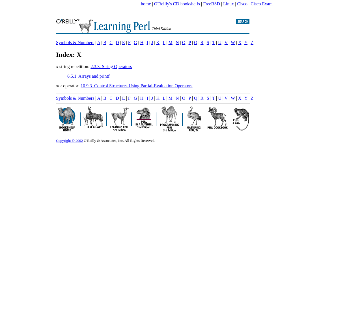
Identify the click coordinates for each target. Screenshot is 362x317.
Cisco (242, 3)
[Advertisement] (25, 156)
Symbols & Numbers (75, 42)
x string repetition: (73, 66)
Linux (228, 3)
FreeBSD (211, 3)
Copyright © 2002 (69, 140)
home (146, 3)
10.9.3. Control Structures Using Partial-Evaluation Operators (136, 85)
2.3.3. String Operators (111, 66)
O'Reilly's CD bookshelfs (177, 3)
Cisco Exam (262, 3)
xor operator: (68, 85)
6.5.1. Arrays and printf (88, 76)
